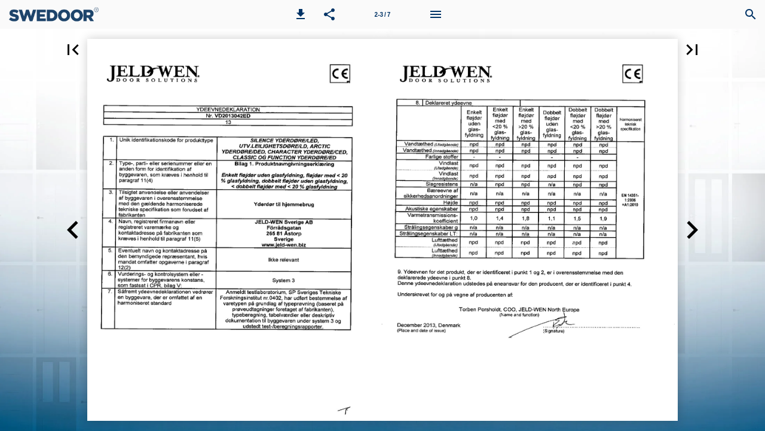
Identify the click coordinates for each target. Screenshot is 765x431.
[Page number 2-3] (382, 14)
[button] (300, 14)
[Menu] (435, 14)
